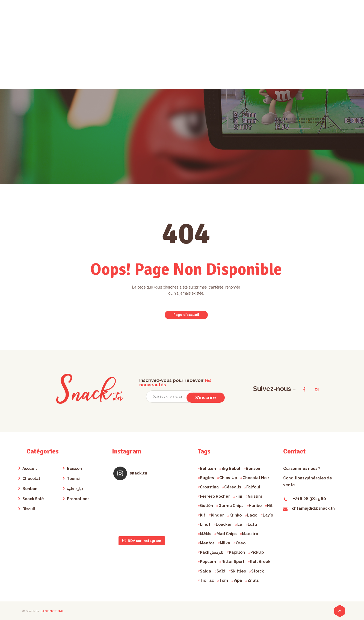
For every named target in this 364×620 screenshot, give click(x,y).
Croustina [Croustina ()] (209, 487)
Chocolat (31, 478)
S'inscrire (207, 396)
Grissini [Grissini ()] (255, 496)
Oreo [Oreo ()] (240, 543)
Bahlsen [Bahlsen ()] (208, 468)
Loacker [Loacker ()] (224, 524)
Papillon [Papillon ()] (237, 552)
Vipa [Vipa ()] (237, 580)
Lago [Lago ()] (252, 515)
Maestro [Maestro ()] (250, 534)
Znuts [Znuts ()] (253, 580)
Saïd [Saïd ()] (221, 571)
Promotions (78, 499)
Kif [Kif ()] (202, 515)
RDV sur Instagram (141, 508)
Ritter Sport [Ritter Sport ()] (232, 561)
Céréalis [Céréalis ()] (232, 487)
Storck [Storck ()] (257, 571)
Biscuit (28, 509)
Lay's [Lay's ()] (268, 515)
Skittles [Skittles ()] (238, 571)
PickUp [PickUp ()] (257, 552)
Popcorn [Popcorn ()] (208, 561)
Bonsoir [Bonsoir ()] (253, 468)
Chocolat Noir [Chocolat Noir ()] (255, 478)
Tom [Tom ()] (223, 580)
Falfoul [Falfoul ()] (253, 487)
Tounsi (73, 478)
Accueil (29, 468)
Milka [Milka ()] (225, 543)
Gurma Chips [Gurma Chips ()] (230, 505)
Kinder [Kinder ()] (217, 515)
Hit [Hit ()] (270, 505)
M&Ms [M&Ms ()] (205, 534)
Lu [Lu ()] (239, 524)
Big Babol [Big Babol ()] (230, 468)
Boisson (74, 468)
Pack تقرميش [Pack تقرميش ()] (211, 552)
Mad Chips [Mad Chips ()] (226, 534)
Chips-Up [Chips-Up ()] (228, 478)
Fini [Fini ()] (238, 496)
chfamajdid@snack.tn (309, 508)
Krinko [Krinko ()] (235, 515)
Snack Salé (33, 499)
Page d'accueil (186, 315)
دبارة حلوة (75, 488)
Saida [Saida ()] (205, 571)
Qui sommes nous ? (301, 468)
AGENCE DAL (53, 611)
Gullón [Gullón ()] (206, 505)
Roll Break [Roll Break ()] (260, 561)
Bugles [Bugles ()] (207, 478)
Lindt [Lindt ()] (205, 524)
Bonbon (29, 488)
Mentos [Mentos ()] (207, 543)
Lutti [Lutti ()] (252, 524)
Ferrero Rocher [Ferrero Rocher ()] (215, 496)
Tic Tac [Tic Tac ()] (207, 580)
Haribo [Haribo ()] (255, 505)
